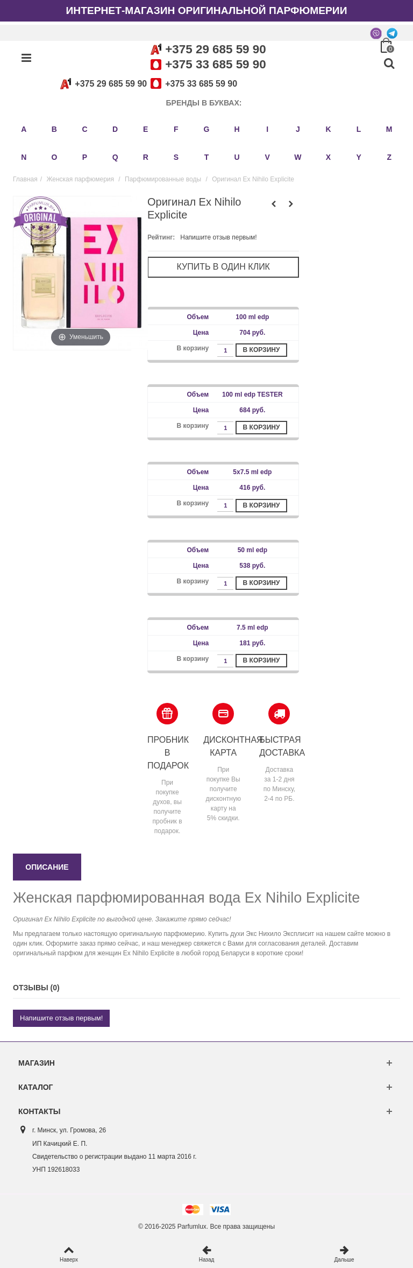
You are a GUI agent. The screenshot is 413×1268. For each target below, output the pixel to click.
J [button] (298, 129)
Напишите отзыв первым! (218, 237)
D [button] (115, 129)
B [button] (54, 129)
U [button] (237, 157)
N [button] (23, 157)
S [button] (176, 157)
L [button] (359, 129)
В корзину (261, 350)
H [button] (237, 129)
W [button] (297, 157)
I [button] (267, 129)
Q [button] (115, 157)
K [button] (328, 129)
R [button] (145, 157)
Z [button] (389, 157)
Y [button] (358, 157)
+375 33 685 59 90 (215, 64)
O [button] (54, 157)
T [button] (206, 157)
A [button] (23, 129)
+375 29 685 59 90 (215, 49)
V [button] (267, 157)
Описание (46, 867)
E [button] (145, 129)
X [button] (328, 157)
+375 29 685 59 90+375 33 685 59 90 (146, 83)
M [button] (389, 129)
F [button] (176, 129)
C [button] (84, 129)
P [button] (84, 157)
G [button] (207, 129)
